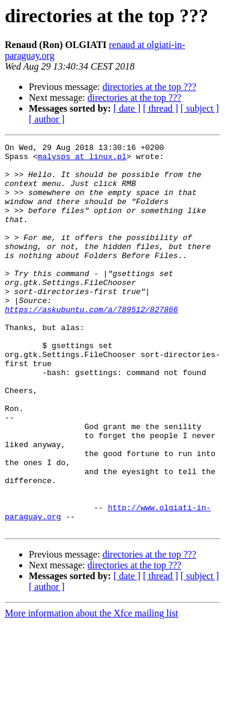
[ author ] (47, 119)
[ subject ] (200, 108)
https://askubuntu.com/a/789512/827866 (91, 343)
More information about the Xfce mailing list (91, 690)
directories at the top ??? (149, 87)
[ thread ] (160, 108)
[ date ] (126, 108)
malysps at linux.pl (82, 159)
